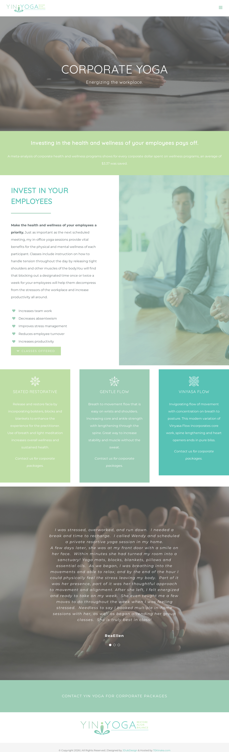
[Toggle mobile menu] (221, 7)
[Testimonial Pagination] (110, 645)
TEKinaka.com (162, 750)
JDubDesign (130, 750)
